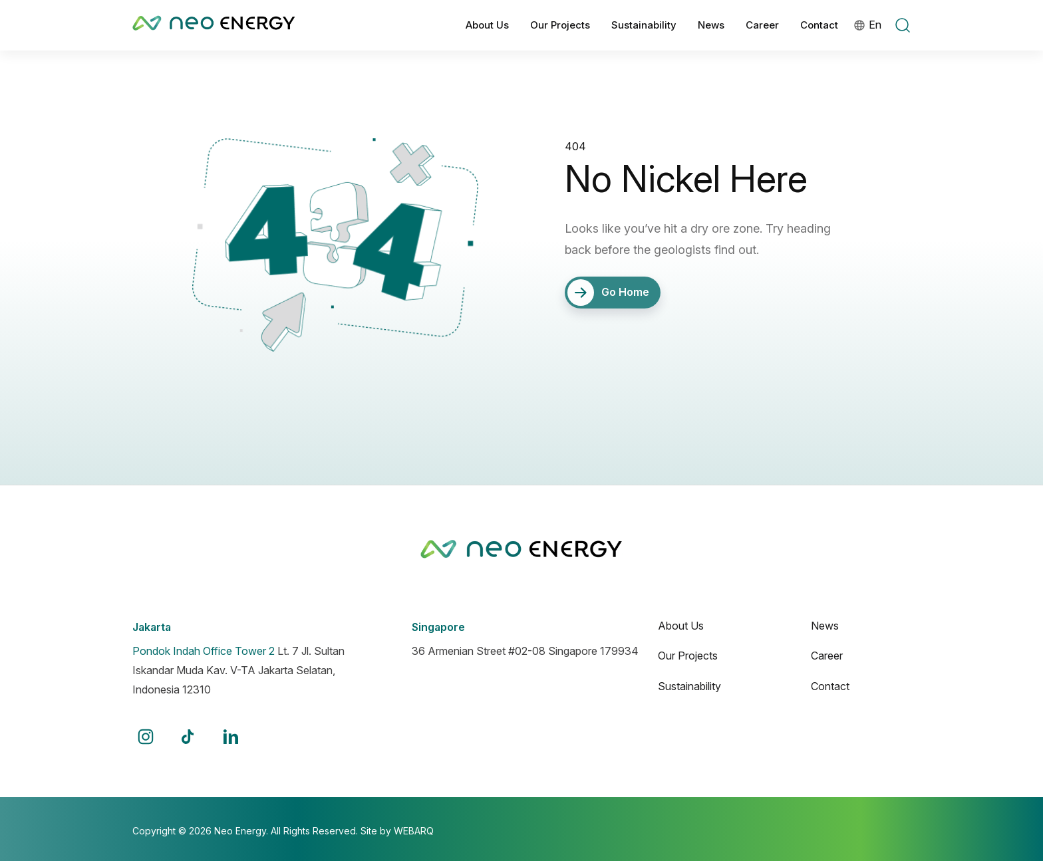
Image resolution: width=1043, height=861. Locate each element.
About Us (487, 25)
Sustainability (643, 25)
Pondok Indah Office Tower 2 (203, 651)
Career (762, 25)
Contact (819, 25)
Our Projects (560, 25)
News (711, 25)
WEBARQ (414, 830)
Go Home (608, 292)
